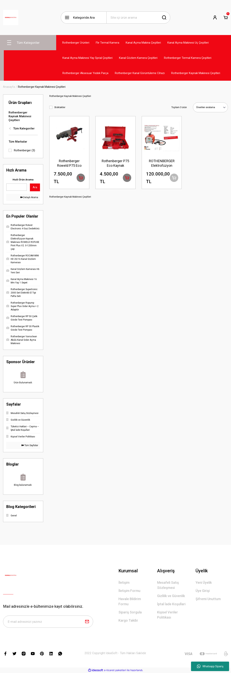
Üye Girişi (203, 591)
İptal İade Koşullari (171, 604)
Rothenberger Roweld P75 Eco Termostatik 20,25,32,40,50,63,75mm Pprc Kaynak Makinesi (69, 163)
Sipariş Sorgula (130, 612)
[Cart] (225, 17)
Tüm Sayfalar (30, 445)
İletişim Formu (129, 591)
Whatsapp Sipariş (210, 666)
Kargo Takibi (128, 620)
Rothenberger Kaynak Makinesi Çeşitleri (42, 86)
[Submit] (87, 622)
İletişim (123, 582)
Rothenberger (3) (24, 150)
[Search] (138, 17)
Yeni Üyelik (204, 582)
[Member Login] (215, 17)
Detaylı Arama (29, 197)
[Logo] (10, 17)
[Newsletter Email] (48, 622)
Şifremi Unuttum (208, 599)
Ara (35, 187)
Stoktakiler (59, 107)
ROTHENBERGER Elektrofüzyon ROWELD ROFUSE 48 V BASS (161, 163)
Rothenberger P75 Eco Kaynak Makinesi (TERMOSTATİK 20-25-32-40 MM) (115, 163)
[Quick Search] (16, 187)
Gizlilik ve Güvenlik (171, 596)
